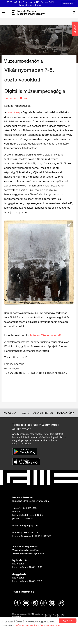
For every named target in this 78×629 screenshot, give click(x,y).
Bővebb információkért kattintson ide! (38, 625)
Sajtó (25, 412)
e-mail (24, 98)
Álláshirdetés (43, 412)
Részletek (68, 3)
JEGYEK (75, 29)
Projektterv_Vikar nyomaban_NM (45, 335)
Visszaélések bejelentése (25, 550)
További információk (23, 591)
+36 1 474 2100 (29, 508)
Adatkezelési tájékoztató (25, 546)
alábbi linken (14, 112)
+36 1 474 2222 (43, 536)
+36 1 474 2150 (31, 532)
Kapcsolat (11, 412)
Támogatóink (65, 412)
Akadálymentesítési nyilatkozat (28, 553)
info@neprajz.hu (29, 525)
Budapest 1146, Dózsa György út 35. (31, 500)
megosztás (10, 98)
